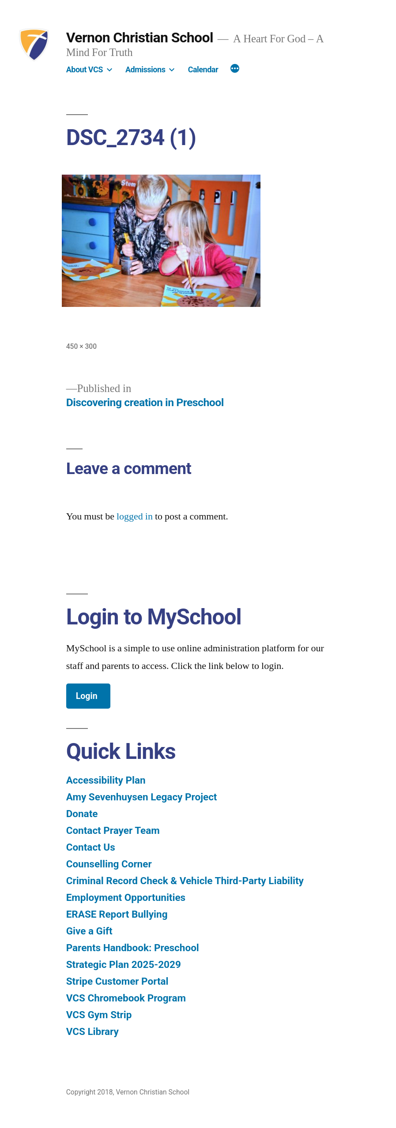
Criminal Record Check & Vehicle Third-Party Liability (185, 880)
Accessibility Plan (106, 780)
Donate (82, 813)
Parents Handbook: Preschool (132, 947)
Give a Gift (89, 931)
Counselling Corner (109, 864)
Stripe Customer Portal (117, 981)
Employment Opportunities (125, 897)
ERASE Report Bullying (117, 914)
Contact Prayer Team (113, 830)
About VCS (84, 69)
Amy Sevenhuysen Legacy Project (141, 797)
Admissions (145, 69)
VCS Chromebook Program (126, 998)
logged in (135, 516)
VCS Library (92, 1031)
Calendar (203, 69)
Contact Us (90, 847)
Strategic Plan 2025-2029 (123, 964)
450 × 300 (81, 346)
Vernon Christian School (139, 37)
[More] (235, 69)
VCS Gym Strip (99, 1014)
